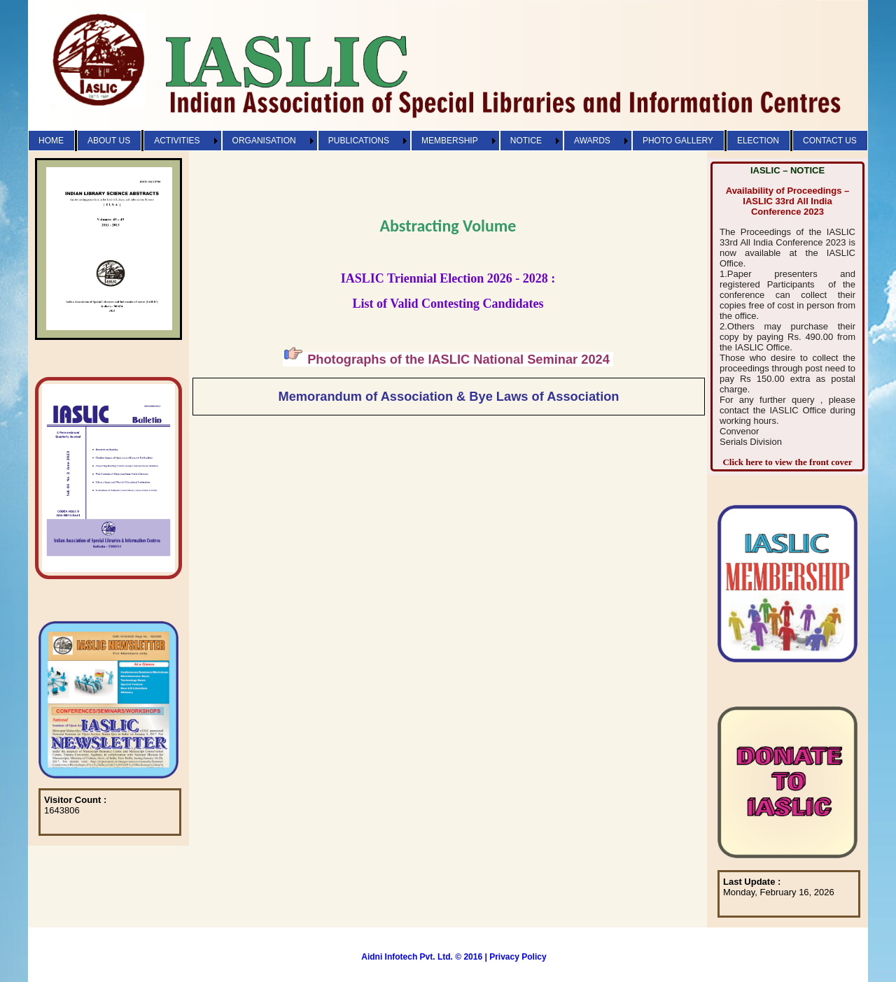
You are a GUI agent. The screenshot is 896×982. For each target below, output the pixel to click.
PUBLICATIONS (358, 140)
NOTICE (526, 140)
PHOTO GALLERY (678, 140)
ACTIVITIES (177, 140)
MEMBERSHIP (449, 140)
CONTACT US (830, 140)
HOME (51, 140)
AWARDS (592, 140)
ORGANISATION (264, 140)
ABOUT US (109, 140)
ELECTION (758, 140)
